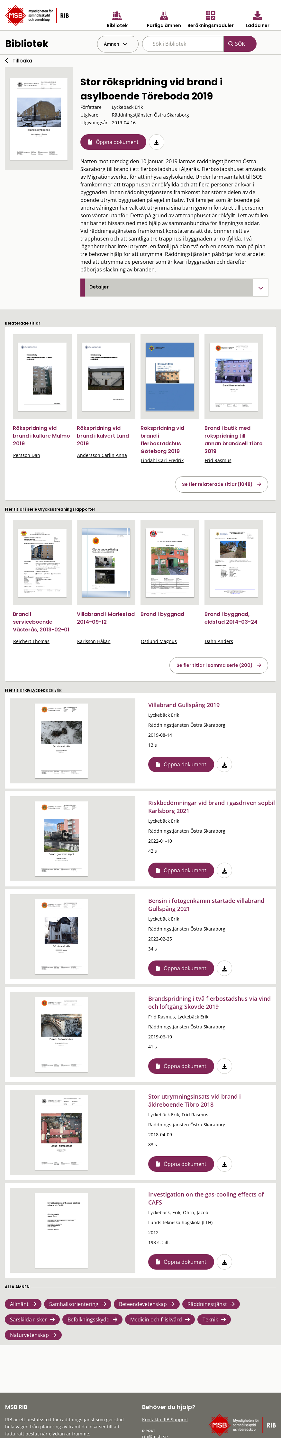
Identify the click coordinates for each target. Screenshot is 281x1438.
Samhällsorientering (73, 1304)
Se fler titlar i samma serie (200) (215, 665)
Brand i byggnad (162, 614)
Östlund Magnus (159, 641)
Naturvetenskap (29, 1335)
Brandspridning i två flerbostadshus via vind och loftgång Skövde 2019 (209, 1002)
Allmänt (19, 1304)
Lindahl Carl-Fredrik (162, 460)
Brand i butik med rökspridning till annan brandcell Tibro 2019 (233, 439)
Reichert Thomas (31, 641)
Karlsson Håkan (94, 641)
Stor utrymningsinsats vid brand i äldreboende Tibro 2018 (194, 1100)
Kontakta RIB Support (165, 1419)
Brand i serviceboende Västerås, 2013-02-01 (41, 621)
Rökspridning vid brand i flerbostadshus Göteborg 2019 (162, 439)
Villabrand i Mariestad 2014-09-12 (106, 618)
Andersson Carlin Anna (102, 455)
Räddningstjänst (207, 1304)
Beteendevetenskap (143, 1304)
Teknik (210, 1319)
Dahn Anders (219, 641)
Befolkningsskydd (89, 1319)
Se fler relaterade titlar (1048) (217, 484)
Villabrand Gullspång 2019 (184, 705)
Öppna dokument (117, 142)
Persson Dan (26, 455)
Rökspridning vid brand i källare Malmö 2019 (41, 435)
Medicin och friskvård (156, 1319)
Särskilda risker (28, 1319)
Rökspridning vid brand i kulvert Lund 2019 (103, 435)
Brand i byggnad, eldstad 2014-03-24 (231, 618)
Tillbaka (22, 60)
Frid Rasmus (218, 460)
